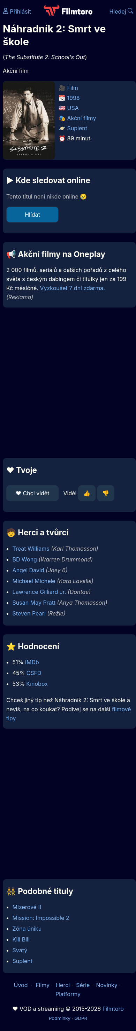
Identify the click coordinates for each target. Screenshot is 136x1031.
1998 (73, 97)
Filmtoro (113, 1008)
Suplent (77, 128)
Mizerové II (27, 907)
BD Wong (25, 559)
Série (83, 985)
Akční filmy (81, 118)
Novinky (106, 985)
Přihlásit (17, 11)
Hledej (121, 11)
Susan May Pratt (34, 602)
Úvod (21, 985)
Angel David (28, 570)
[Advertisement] (66, 383)
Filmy (43, 985)
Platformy (68, 994)
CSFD (34, 672)
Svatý (20, 950)
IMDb (32, 662)
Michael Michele (34, 580)
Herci (63, 985)
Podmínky (59, 1018)
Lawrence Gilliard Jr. (39, 591)
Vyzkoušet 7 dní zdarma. (72, 288)
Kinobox (37, 683)
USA (73, 107)
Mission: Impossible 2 (41, 917)
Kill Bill (21, 939)
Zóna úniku (27, 928)
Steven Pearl (29, 613)
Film (72, 87)
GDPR (80, 1018)
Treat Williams (31, 548)
